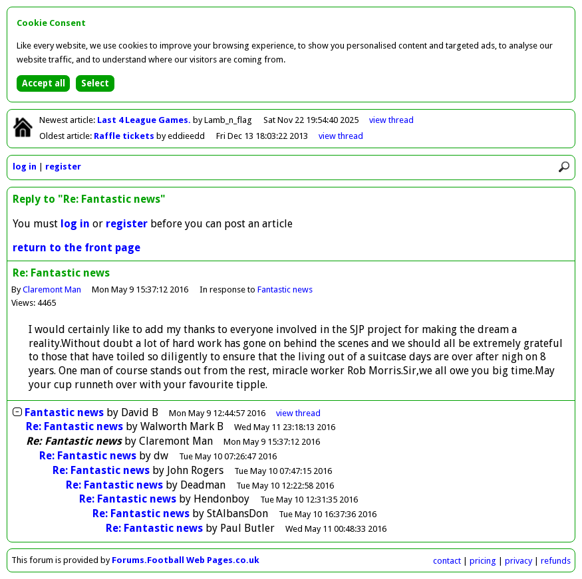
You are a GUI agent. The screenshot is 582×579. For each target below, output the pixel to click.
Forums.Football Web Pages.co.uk (185, 560)
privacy (518, 561)
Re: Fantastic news (74, 426)
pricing (483, 561)
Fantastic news (285, 289)
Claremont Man (52, 289)
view (391, 120)
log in (25, 167)
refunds (556, 561)
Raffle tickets (125, 136)
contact (447, 561)
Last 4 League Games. (145, 120)
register (63, 167)
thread (298, 413)
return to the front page (76, 247)
